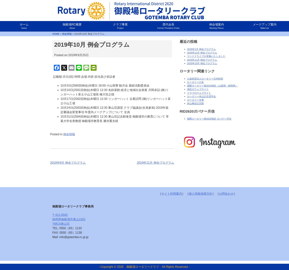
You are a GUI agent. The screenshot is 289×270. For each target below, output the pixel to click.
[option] (209, 142)
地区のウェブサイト (198, 89)
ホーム (24, 26)
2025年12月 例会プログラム (202, 52)
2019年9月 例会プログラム (68, 162)
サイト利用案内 (171, 193)
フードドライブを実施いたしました (206, 56)
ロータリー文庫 (195, 100)
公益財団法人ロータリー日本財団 (205, 78)
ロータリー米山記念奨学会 (201, 96)
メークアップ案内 (264, 26)
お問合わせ (226, 193)
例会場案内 (216, 26)
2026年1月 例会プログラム (201, 49)
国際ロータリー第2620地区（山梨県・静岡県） (212, 85)
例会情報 (69, 134)
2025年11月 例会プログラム (202, 60)
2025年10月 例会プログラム (202, 63)
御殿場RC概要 (72, 26)
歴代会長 (168, 26)
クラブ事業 (120, 26)
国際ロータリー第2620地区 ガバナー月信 (209, 118)
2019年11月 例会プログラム (155, 162)
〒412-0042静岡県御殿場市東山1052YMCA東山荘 (69, 219)
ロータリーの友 (195, 82)
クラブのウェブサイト (199, 93)
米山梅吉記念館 (195, 103)
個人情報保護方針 (200, 193)
